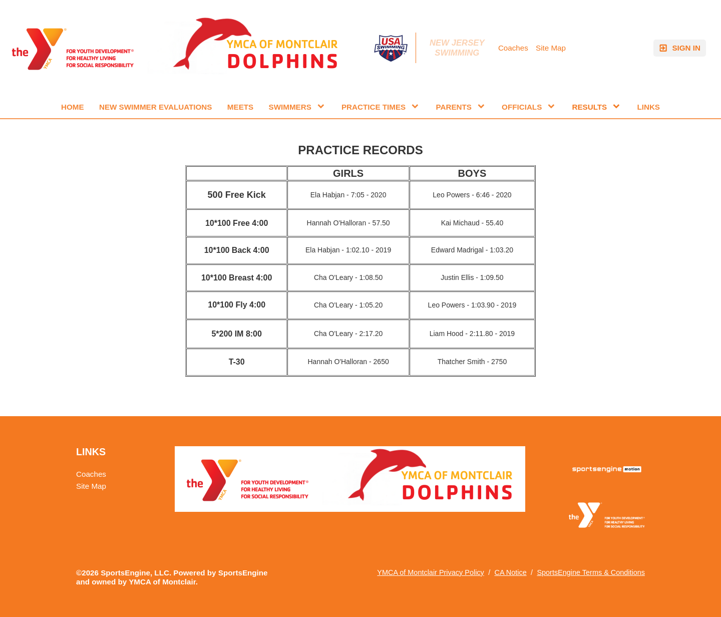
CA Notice (510, 572)
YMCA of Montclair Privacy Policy (430, 572)
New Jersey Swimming (458, 48)
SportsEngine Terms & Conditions (591, 572)
